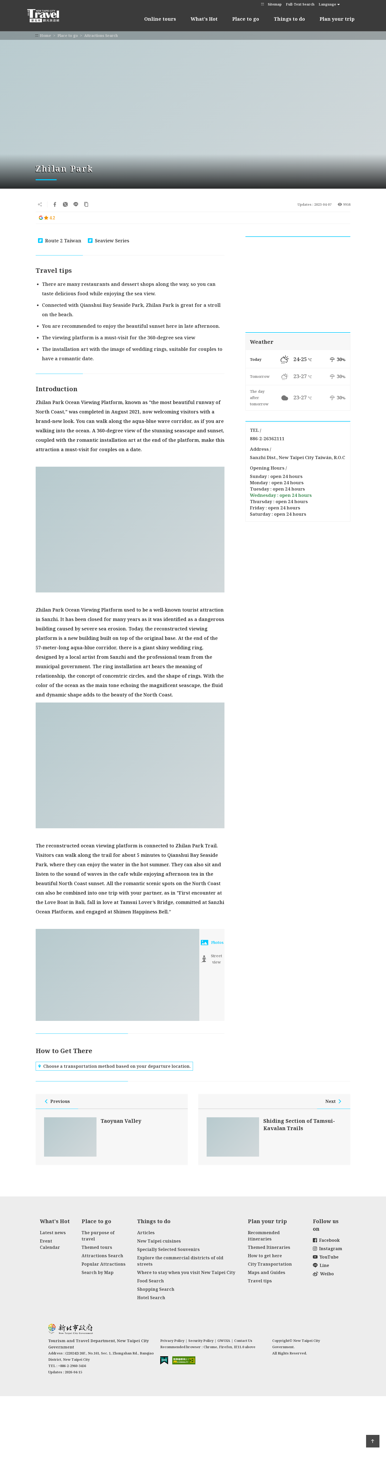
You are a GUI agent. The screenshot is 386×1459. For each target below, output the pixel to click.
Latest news (53, 1232)
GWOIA (223, 1340)
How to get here (265, 1256)
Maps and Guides (266, 1272)
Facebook (326, 1240)
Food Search (150, 1281)
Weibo (323, 1274)
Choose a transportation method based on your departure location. (114, 1066)
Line (321, 1265)
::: (262, 4)
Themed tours (97, 1247)
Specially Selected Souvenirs (168, 1249)
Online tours (160, 19)
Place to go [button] (245, 19)
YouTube (326, 1257)
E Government (164, 1360)
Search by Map (98, 1272)
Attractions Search (101, 35)
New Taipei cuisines (159, 1241)
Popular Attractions (104, 1264)
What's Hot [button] (204, 19)
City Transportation (270, 1264)
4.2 (47, 218)
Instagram (327, 1248)
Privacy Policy (172, 1340)
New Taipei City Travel (48, 15)
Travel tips (260, 1281)
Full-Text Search (300, 4)
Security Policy (200, 1340)
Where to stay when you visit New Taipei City (186, 1272)
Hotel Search (151, 1297)
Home (45, 35)
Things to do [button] (289, 19)
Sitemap (275, 4)
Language (327, 4)
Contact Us (243, 1340)
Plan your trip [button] (337, 19)
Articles (146, 1232)
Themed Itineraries (269, 1247)
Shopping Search (155, 1289)
